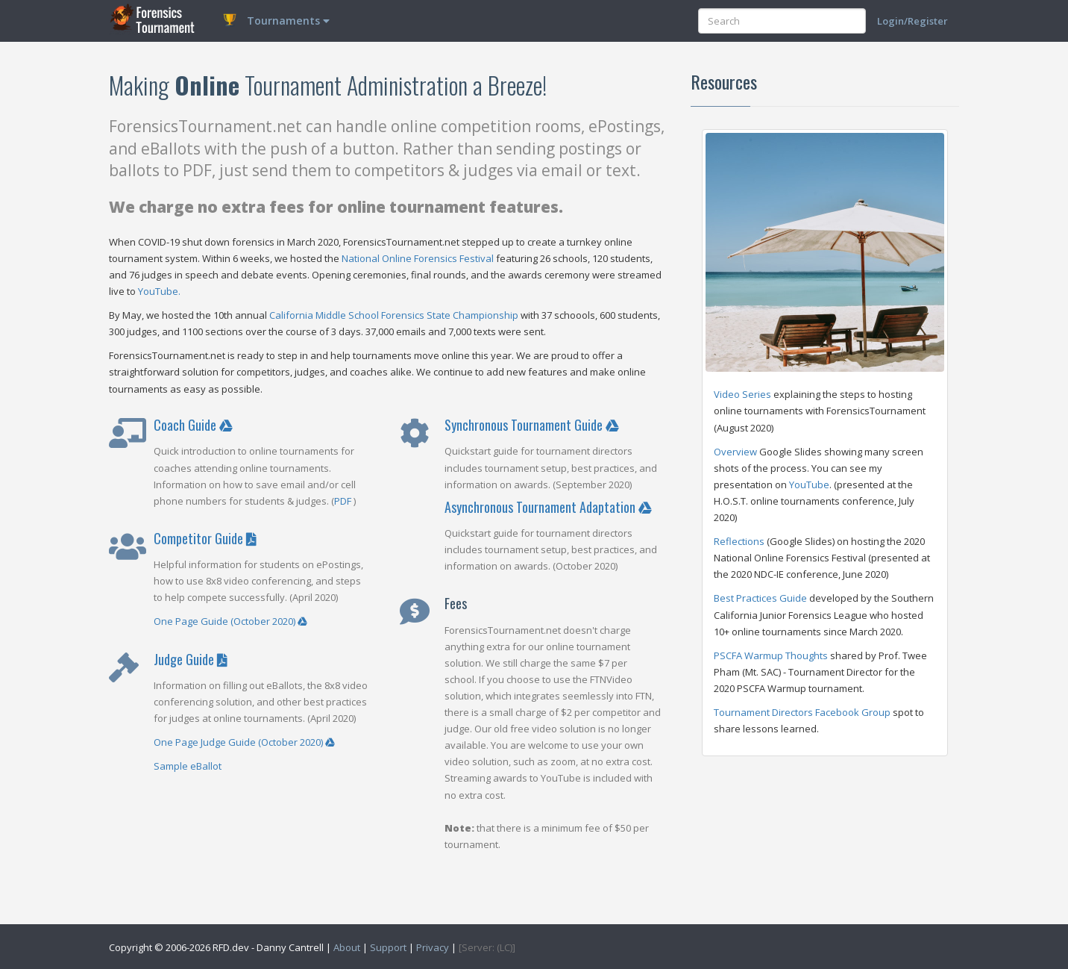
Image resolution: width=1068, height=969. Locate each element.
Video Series (742, 394)
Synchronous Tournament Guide (532, 424)
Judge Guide (190, 659)
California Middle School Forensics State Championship (393, 315)
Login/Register (912, 21)
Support (388, 947)
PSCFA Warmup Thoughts (771, 655)
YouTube (809, 484)
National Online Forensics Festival (418, 258)
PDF (344, 501)
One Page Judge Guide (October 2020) (244, 742)
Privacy (432, 947)
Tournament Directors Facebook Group (802, 712)
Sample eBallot (188, 766)
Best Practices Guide (760, 598)
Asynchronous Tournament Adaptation (548, 507)
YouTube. (159, 291)
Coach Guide (193, 424)
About (346, 947)
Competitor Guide (205, 538)
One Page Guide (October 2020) (230, 621)
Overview (735, 451)
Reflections (739, 541)
